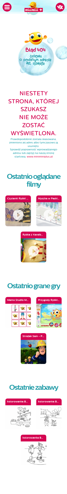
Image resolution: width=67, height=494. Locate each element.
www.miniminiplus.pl (40, 156)
